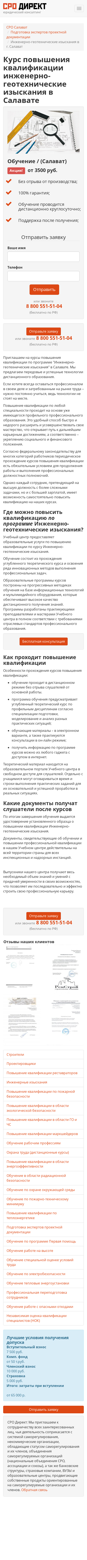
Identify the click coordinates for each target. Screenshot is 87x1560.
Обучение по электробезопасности (36, 1274)
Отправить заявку (43, 1409)
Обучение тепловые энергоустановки (38, 1283)
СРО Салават (16, 27)
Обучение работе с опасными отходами (40, 1306)
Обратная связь (34, 1490)
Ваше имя (16, 248)
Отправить (44, 289)
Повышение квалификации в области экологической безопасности (38, 1108)
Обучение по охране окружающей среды (41, 1189)
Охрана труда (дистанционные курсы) (38, 1152)
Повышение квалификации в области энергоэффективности (38, 1164)
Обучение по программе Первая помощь (41, 1241)
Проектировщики (21, 1063)
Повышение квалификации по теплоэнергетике (32, 1215)
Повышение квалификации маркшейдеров (42, 1133)
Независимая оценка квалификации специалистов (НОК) (37, 1318)
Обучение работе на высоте (30, 1250)
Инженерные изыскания (27, 1082)
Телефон (15, 267)
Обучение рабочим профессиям (34, 1143)
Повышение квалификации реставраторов (42, 1073)
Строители (15, 1054)
